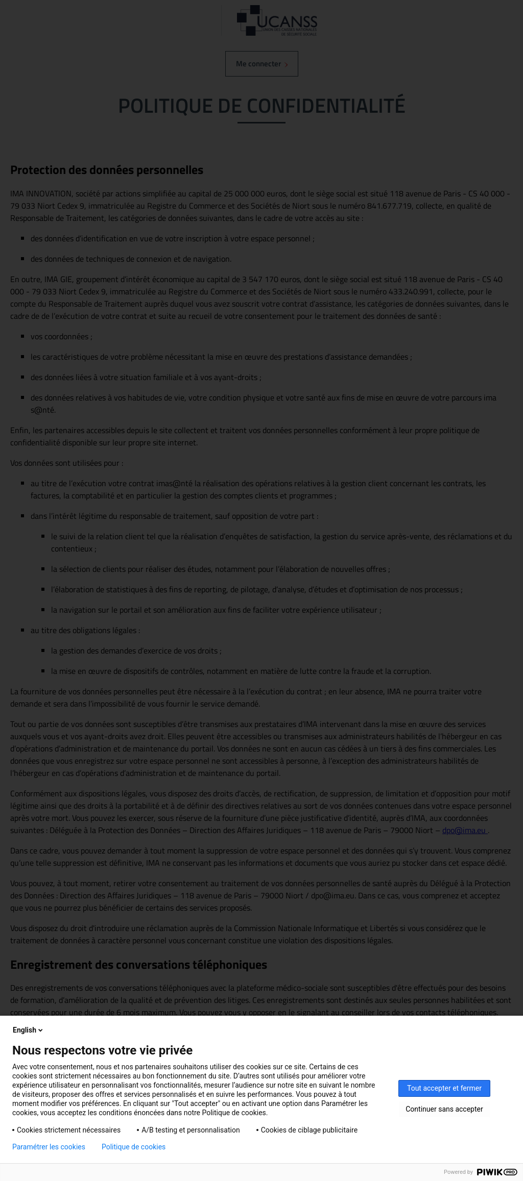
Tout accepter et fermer (444, 1088)
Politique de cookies (133, 1147)
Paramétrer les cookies (48, 1147)
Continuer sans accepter (444, 1109)
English (28, 1030)
